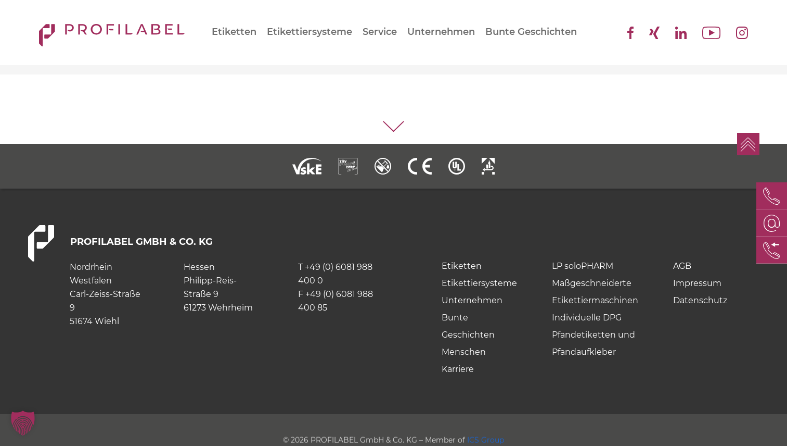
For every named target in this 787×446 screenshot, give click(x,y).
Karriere (458, 369)
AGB (682, 266)
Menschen (464, 352)
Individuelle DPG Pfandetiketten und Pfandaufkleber (593, 335)
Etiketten (234, 32)
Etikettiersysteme (309, 32)
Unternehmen (441, 32)
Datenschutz (700, 300)
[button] (23, 423)
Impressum (697, 283)
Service (380, 32)
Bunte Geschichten (531, 32)
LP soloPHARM (582, 266)
